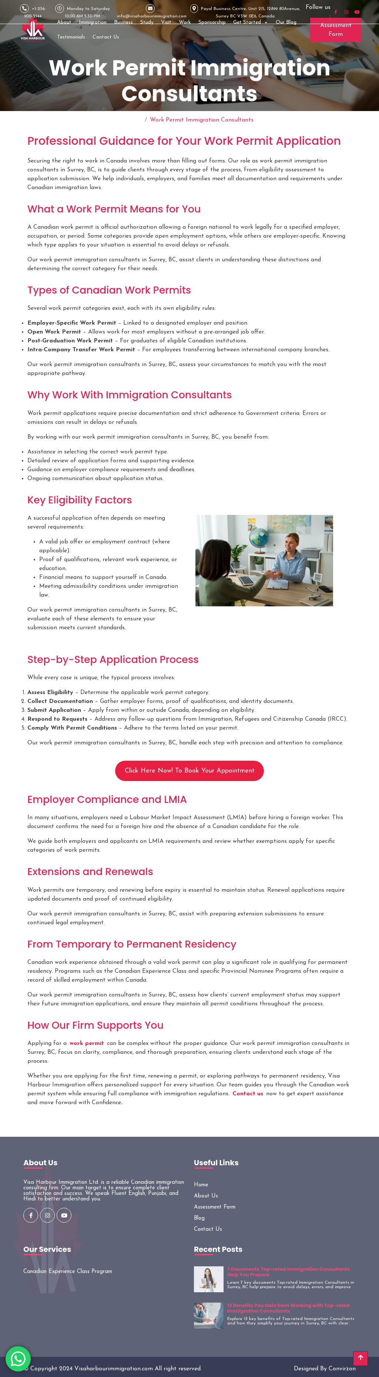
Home (133, 117)
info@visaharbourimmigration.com (152, 11)
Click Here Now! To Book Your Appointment (190, 770)
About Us (206, 1196)
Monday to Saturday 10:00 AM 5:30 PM (82, 11)
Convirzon (342, 1369)
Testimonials (71, 37)
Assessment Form (336, 30)
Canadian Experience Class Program (67, 1271)
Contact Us (106, 37)
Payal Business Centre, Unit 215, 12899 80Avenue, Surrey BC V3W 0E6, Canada (245, 11)
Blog (199, 1218)
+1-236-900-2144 (33, 11)
